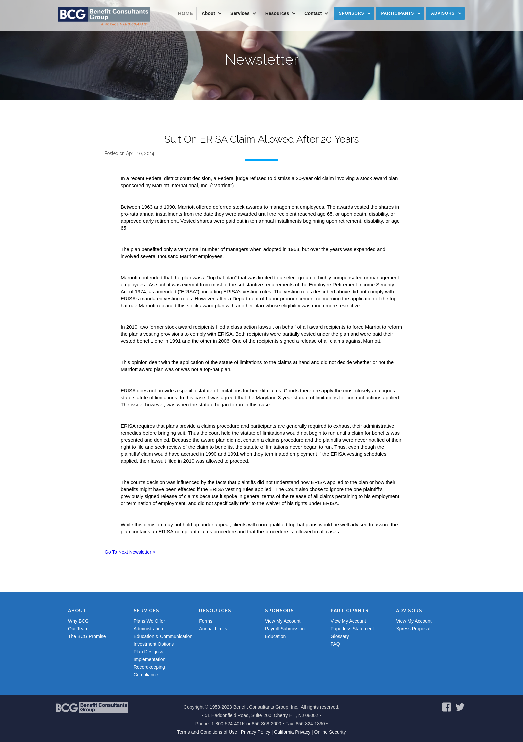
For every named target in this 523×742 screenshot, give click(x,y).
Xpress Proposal (413, 628)
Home (185, 13)
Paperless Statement (352, 628)
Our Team (78, 628)
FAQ (335, 644)
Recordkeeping (149, 667)
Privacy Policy (255, 732)
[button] (211, 13)
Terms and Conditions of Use (207, 732)
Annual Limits (213, 628)
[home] (104, 16)
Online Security (330, 732)
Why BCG (78, 621)
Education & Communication (163, 636)
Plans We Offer (149, 621)
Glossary (340, 636)
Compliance (146, 674)
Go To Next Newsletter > (130, 552)
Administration (148, 628)
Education (275, 636)
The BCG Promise (87, 636)
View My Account (282, 621)
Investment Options (154, 644)
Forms (205, 621)
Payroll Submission (285, 628)
